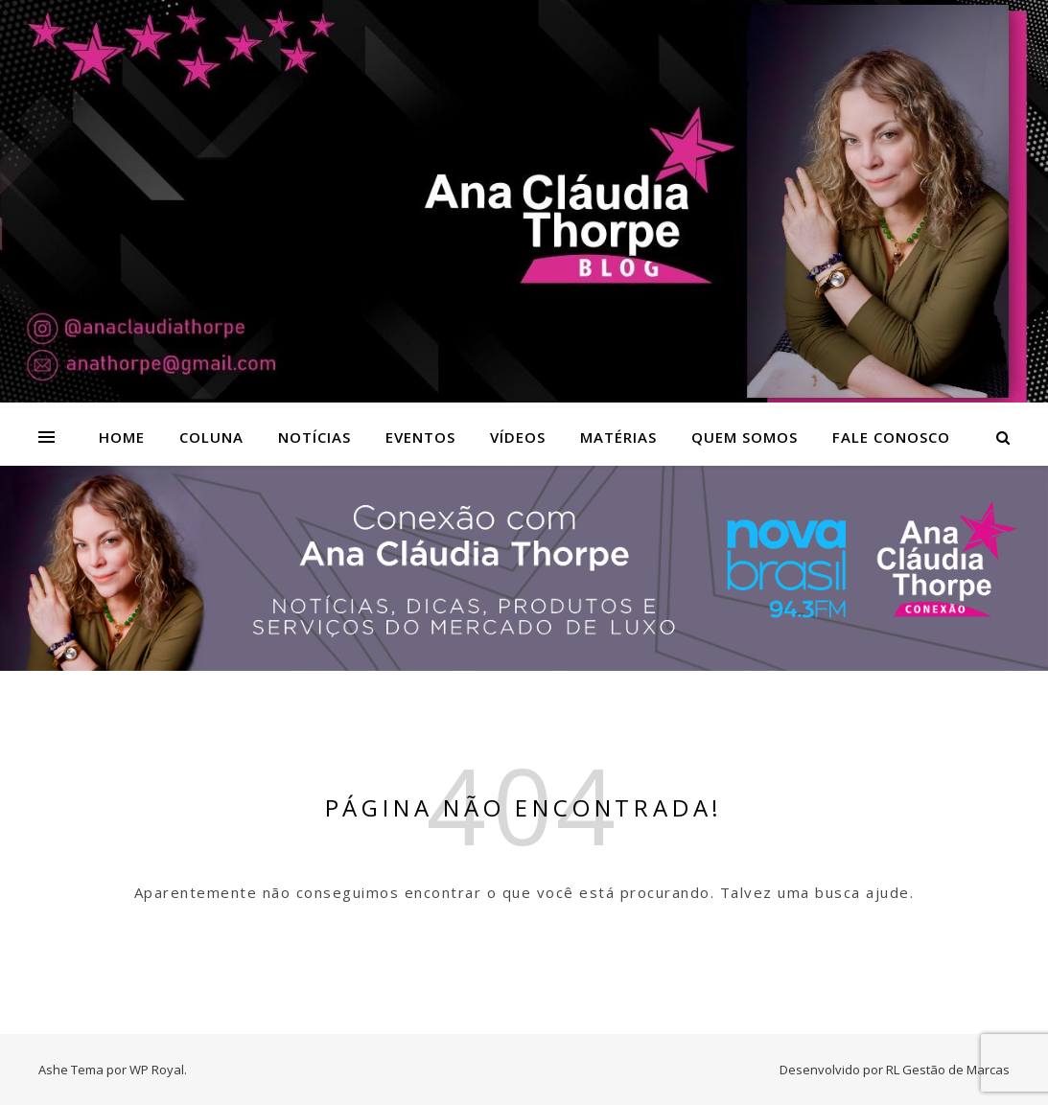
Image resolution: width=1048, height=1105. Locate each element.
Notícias (314, 437)
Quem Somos (744, 437)
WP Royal (156, 1069)
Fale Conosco (891, 437)
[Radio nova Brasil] (524, 665)
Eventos (420, 437)
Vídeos (518, 437)
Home (122, 437)
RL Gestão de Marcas (948, 1069)
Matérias (618, 437)
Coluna (211, 437)
